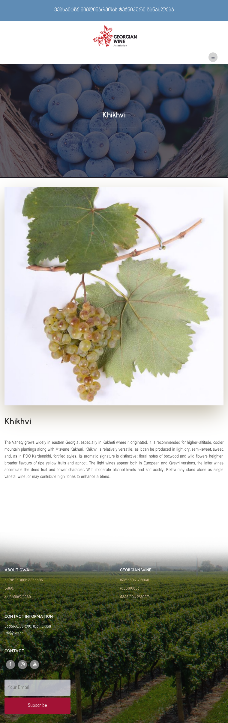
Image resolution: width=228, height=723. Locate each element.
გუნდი (10, 588)
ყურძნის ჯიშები (134, 580)
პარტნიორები (17, 597)
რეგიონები (131, 588)
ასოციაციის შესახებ (23, 580)
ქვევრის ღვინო (135, 597)
